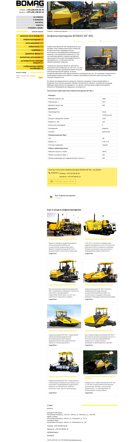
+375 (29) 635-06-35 (35, 10)
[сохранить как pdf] (107, 41)
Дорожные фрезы (34, 54)
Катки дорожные (34, 43)
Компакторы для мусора (31, 57)
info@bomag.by (52, 432)
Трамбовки (37, 50)
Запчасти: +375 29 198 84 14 (70, 176)
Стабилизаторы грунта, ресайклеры (33, 67)
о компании (38, 20)
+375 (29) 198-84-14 (35, 12)
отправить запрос (35, 28)
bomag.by (50, 435)
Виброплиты (36, 46)
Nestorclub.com (76, 440)
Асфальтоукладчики (33, 39)
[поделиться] (79, 41)
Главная (49, 31)
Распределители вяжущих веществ (32, 62)
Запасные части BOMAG (31, 36)
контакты (39, 22)
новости (39, 25)
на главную (38, 17)
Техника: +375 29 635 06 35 (69, 173)
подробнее (53, 253)
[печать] (92, 41)
